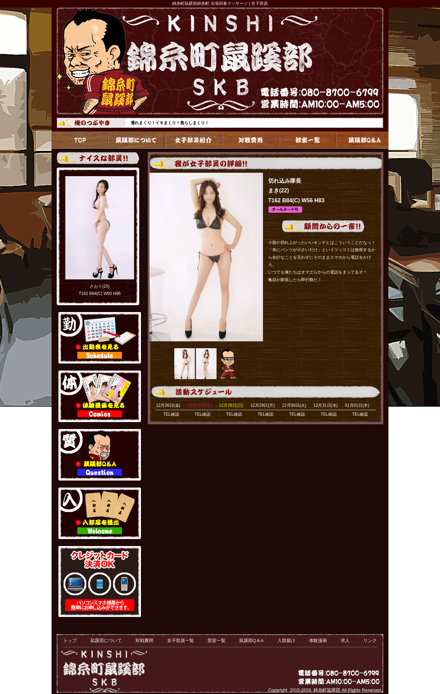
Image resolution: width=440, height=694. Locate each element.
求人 (345, 640)
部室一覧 (304, 140)
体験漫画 (318, 640)
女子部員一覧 (192, 140)
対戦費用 (248, 140)
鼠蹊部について (136, 140)
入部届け (286, 640)
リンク (370, 640)
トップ (80, 140)
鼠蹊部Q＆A (360, 140)
